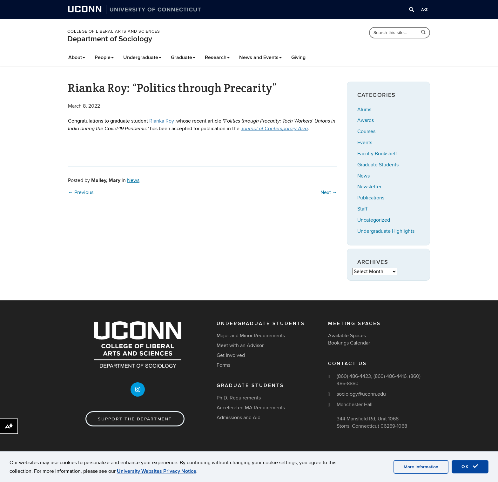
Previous (80, 192)
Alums (364, 109)
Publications (370, 198)
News (133, 180)
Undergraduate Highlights (385, 231)
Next (328, 192)
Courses (366, 131)
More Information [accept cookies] (421, 467)
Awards (365, 120)
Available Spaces (347, 335)
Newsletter (369, 187)
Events (364, 142)
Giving (298, 57)
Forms (223, 365)
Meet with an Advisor (240, 345)
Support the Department (135, 419)
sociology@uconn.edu (361, 394)
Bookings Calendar (349, 343)
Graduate (183, 57)
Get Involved (231, 355)
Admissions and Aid (238, 417)
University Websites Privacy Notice (156, 471)
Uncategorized (373, 220)
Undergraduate (142, 57)
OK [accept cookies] (470, 466)
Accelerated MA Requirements (251, 408)
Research (217, 57)
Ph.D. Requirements (239, 398)
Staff (362, 209)
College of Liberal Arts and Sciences (113, 31)
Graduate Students (378, 165)
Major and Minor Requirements (251, 335)
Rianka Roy (161, 121)
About (76, 57)
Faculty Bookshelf (377, 154)
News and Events (260, 57)
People (104, 57)
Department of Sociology (109, 39)
